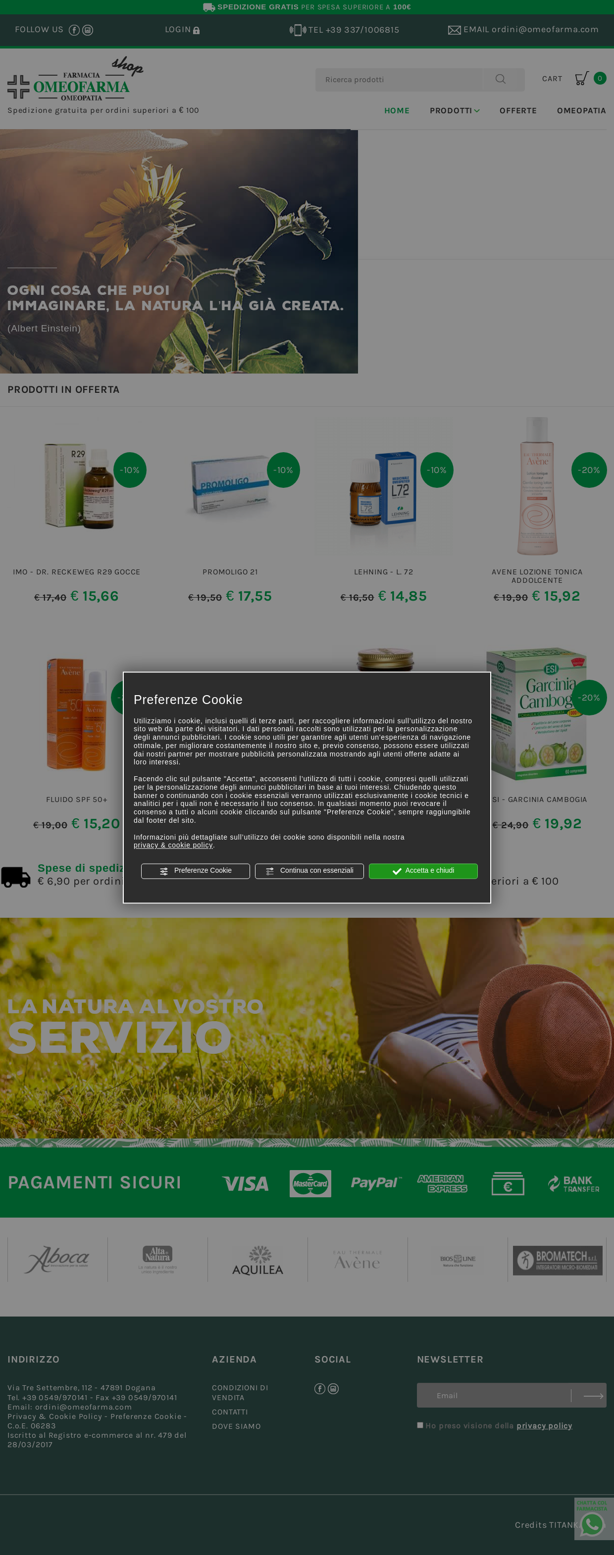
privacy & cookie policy (173, 845)
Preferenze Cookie (195, 871)
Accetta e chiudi (424, 871)
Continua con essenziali (309, 871)
